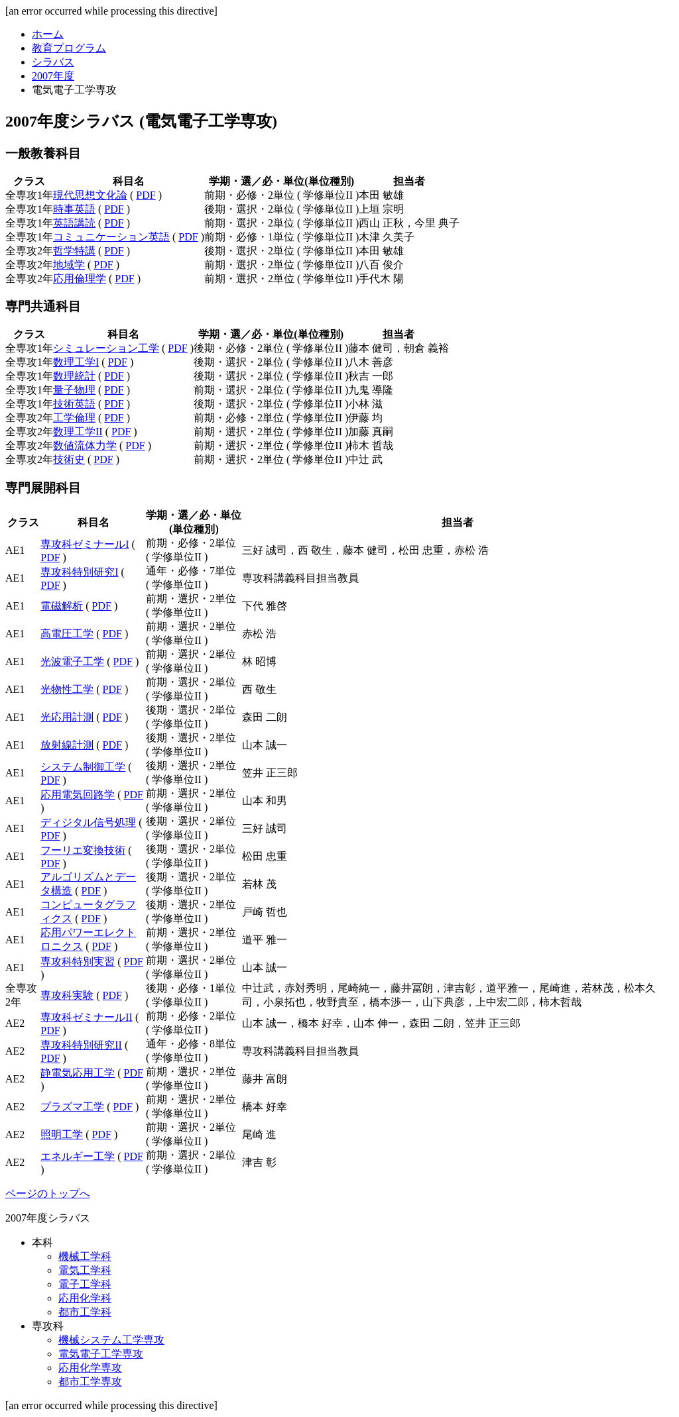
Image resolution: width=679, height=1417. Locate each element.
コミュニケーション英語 (111, 236)
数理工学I (76, 362)
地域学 (69, 264)
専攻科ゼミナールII (86, 1017)
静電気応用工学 (77, 1072)
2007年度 (53, 75)
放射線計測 (66, 745)
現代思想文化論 (90, 195)
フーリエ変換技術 (82, 850)
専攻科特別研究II (81, 1045)
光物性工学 (66, 689)
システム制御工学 (82, 766)
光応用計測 (66, 717)
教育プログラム (69, 48)
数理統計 (74, 376)
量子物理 (74, 389)
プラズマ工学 (72, 1106)
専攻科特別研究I (79, 572)
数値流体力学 (85, 445)
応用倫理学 (79, 278)
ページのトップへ (47, 1193)
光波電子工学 (72, 661)
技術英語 (74, 403)
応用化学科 (84, 1298)
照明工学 (61, 1134)
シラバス (53, 62)
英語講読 (74, 223)
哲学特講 (74, 250)
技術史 (69, 459)
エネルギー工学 (77, 1156)
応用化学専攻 (90, 1367)
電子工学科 (84, 1284)
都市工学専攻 (90, 1381)
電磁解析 (61, 605)
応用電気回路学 (77, 794)
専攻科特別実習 (77, 961)
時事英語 (74, 209)
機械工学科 (84, 1256)
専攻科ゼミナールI (84, 544)
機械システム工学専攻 (111, 1339)
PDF (145, 195)
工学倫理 (74, 417)
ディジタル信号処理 (88, 822)
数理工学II (78, 431)
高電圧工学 (66, 633)
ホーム (48, 34)
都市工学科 (84, 1312)
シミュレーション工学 (106, 348)
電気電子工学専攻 (100, 1353)
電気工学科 (84, 1270)
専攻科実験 (66, 995)
